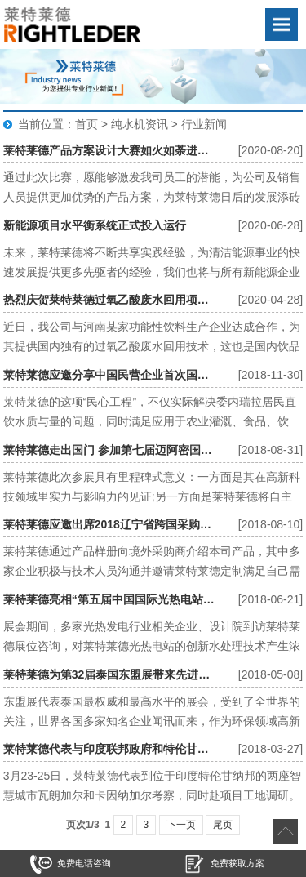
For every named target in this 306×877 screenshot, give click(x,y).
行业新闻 (204, 124)
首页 (86, 124)
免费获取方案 (224, 864)
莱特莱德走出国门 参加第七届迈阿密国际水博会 (109, 449)
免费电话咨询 (70, 864)
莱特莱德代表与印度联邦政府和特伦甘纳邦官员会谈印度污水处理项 (109, 748)
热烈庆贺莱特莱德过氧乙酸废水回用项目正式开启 (109, 299)
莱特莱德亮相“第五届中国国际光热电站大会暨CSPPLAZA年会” (109, 599)
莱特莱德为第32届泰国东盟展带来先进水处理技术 (109, 674)
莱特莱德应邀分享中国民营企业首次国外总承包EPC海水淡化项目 (109, 374)
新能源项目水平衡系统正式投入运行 (94, 225)
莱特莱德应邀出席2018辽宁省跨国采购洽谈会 (109, 524)
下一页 (181, 824)
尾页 (223, 824)
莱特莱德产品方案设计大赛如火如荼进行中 (109, 150)
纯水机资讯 (139, 124)
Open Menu (281, 24)
